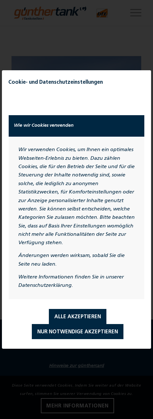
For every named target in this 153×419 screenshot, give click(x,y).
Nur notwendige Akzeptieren (77, 332)
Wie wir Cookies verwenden (44, 125)
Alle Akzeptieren (77, 317)
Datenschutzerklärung (45, 285)
